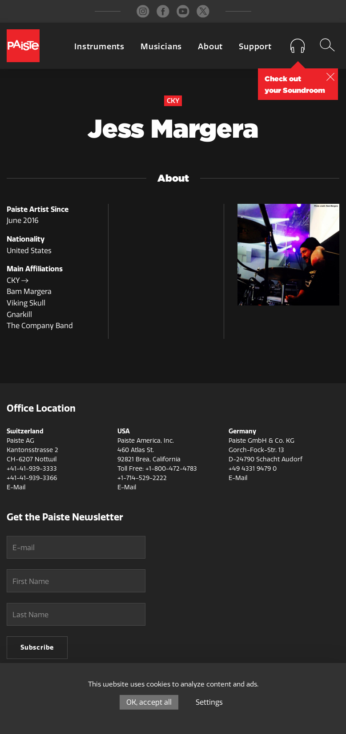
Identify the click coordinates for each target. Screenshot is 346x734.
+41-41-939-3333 (32, 468)
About (210, 47)
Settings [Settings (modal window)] (209, 702)
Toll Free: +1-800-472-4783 (157, 468)
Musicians (161, 47)
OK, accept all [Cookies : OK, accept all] (149, 702)
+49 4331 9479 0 (253, 468)
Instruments (99, 47)
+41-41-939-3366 (32, 478)
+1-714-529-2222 (142, 478)
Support (255, 47)
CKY (17, 280)
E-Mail (16, 487)
